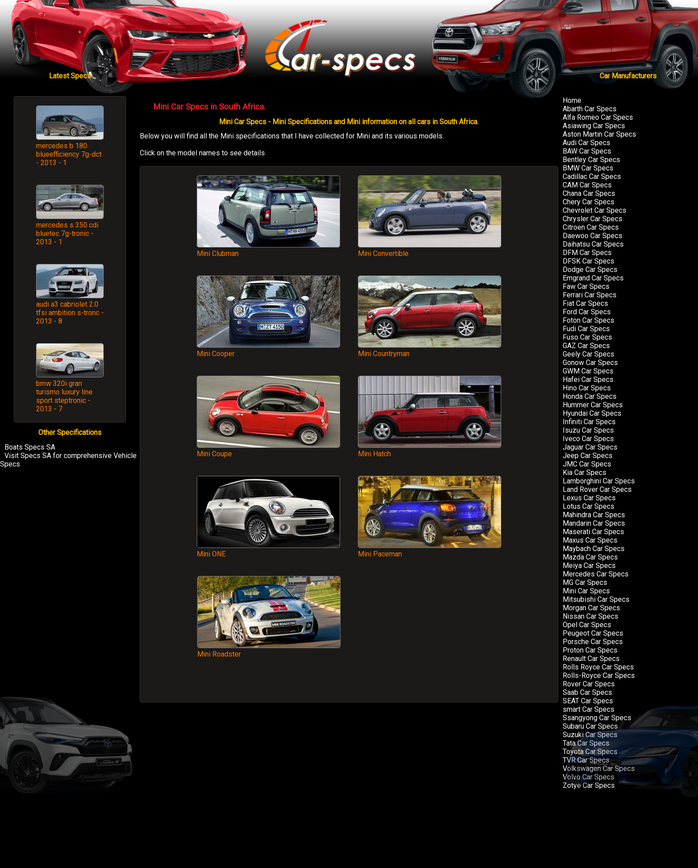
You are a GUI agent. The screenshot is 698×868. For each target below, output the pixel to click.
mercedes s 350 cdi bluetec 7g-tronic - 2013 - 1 (67, 233)
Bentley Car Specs (591, 159)
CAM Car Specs (587, 185)
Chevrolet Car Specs (594, 210)
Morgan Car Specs (591, 608)
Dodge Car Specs (590, 269)
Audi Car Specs (586, 142)
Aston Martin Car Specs (599, 134)
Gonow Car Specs (590, 362)
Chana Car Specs (589, 193)
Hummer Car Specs (593, 405)
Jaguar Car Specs (590, 447)
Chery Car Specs (588, 202)
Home (572, 100)
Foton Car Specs (588, 320)
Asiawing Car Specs (594, 126)
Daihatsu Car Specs (593, 244)
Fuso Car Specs (587, 337)
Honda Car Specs (590, 396)
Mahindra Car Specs (594, 515)
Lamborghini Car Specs (599, 481)
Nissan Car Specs (590, 616)
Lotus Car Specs (588, 506)
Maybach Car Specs (594, 548)
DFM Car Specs (587, 252)
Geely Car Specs (588, 354)
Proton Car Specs (590, 650)
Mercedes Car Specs (596, 574)
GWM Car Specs (588, 371)
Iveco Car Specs (588, 438)
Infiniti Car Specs (589, 422)
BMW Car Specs (588, 168)
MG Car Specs (585, 582)
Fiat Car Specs (585, 303)
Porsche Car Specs (593, 641)
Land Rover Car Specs (597, 489)
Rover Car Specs (589, 684)
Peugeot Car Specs (593, 633)
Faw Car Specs (586, 286)
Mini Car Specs (586, 591)
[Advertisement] (429, 634)
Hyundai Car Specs (592, 413)
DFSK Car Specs (588, 261)
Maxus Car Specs (590, 540)
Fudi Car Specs (586, 328)
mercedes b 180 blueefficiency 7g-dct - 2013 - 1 (68, 154)
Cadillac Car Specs (592, 176)
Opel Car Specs (587, 625)
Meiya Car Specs (589, 565)
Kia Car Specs (584, 472)
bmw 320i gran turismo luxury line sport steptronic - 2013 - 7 (64, 396)
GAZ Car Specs (586, 345)
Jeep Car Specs (588, 455)
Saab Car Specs (587, 692)
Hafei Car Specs (588, 379)
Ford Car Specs (587, 312)
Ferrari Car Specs (590, 295)
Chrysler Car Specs (592, 219)
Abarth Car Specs (590, 109)
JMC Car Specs (587, 464)
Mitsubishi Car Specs (596, 599)
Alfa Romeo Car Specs (598, 117)
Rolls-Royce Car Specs (599, 675)
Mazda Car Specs (590, 557)
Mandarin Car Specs (594, 523)
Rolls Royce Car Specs (598, 667)
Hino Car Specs (587, 388)
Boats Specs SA (29, 447)
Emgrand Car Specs (593, 278)
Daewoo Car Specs (592, 235)
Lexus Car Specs (589, 498)
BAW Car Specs (587, 151)
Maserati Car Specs (593, 531)
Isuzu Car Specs (588, 430)
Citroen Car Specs (591, 227)
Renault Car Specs (591, 658)
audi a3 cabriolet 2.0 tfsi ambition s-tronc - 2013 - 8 (70, 312)
